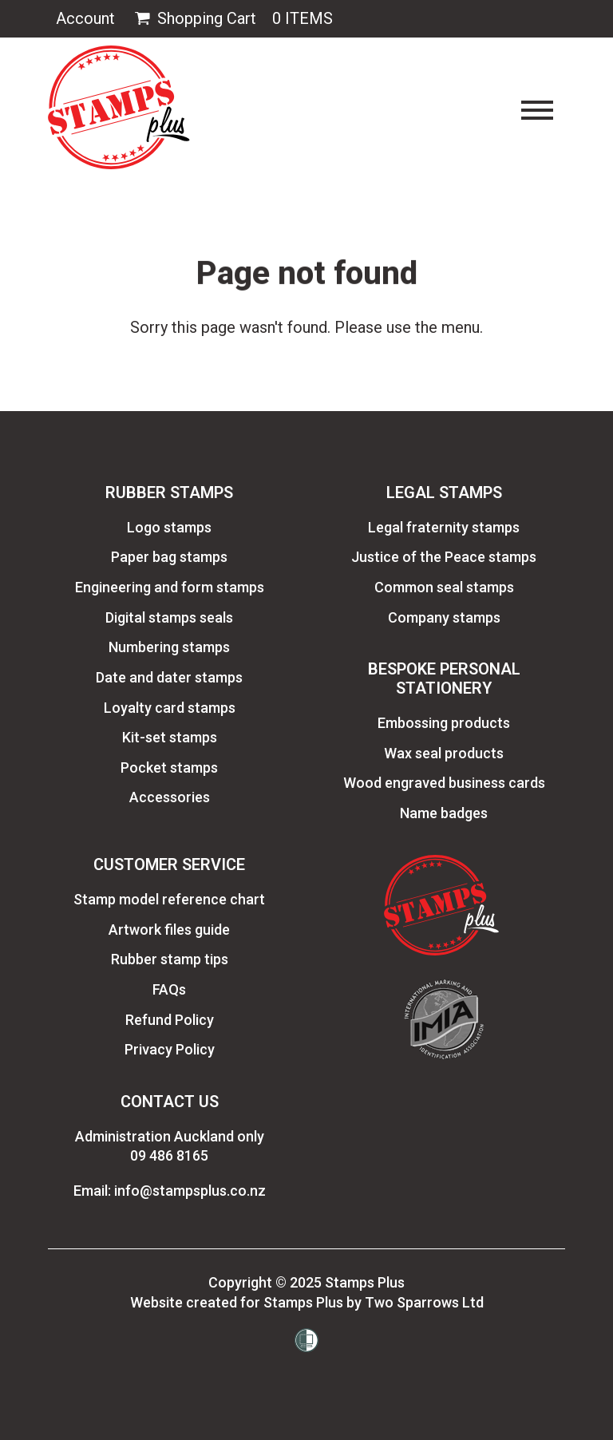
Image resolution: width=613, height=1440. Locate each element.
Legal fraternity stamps (444, 527)
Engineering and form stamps (169, 587)
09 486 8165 (169, 1155)
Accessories (169, 797)
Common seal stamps (444, 587)
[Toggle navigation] (537, 110)
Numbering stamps (169, 647)
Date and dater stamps (169, 677)
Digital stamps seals (169, 617)
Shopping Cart (193, 19)
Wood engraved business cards (444, 782)
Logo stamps (169, 527)
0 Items (302, 18)
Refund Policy (169, 1019)
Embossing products (444, 722)
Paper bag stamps (169, 556)
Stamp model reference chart (169, 899)
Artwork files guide (169, 929)
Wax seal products (444, 753)
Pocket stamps (169, 767)
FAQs (169, 989)
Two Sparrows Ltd (424, 1302)
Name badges (444, 813)
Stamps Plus (365, 1282)
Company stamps (444, 617)
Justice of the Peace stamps (443, 556)
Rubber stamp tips (169, 959)
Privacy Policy (170, 1049)
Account (85, 18)
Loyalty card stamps (169, 707)
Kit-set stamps (169, 737)
